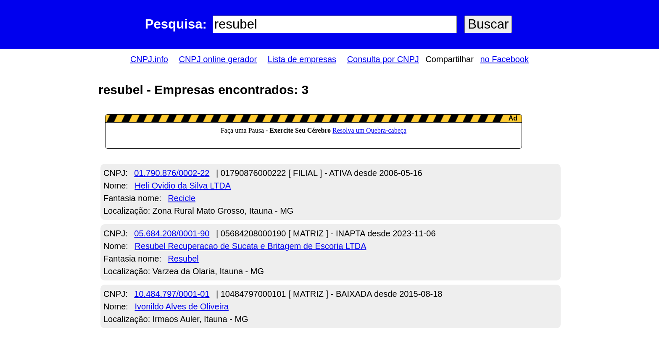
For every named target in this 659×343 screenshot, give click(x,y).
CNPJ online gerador (218, 59)
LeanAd (313, 131)
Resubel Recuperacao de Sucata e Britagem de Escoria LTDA (250, 246)
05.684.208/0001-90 (171, 233)
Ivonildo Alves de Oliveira (181, 306)
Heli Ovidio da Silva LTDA (182, 185)
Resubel (183, 258)
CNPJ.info (149, 59)
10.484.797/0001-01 (171, 293)
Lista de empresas (302, 59)
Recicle (181, 198)
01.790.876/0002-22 (171, 173)
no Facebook (504, 59)
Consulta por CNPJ (383, 59)
